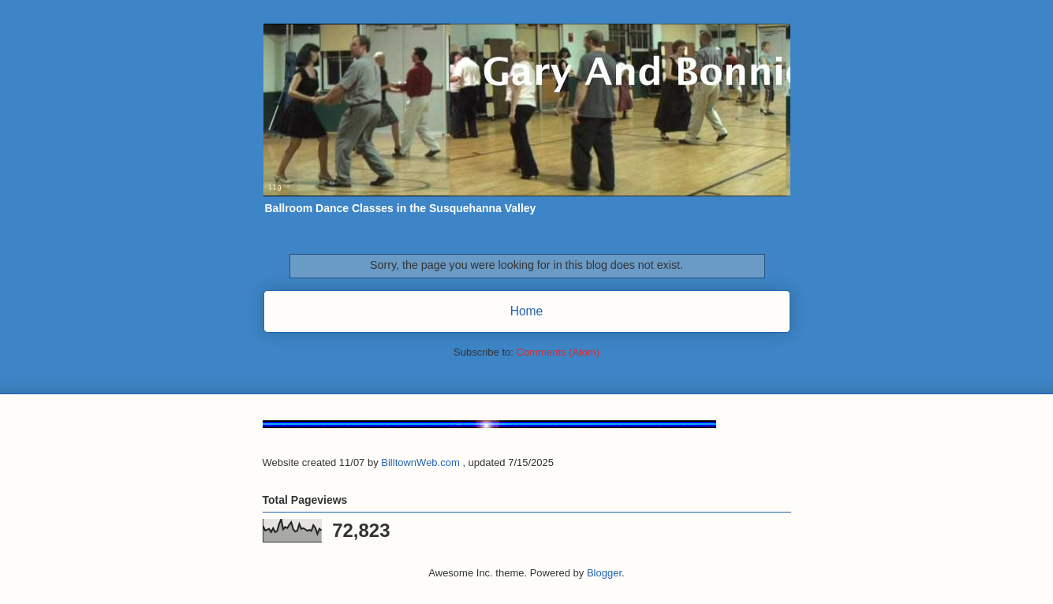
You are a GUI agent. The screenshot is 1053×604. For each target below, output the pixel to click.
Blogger (604, 573)
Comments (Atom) (558, 352)
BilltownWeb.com (420, 462)
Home (526, 311)
